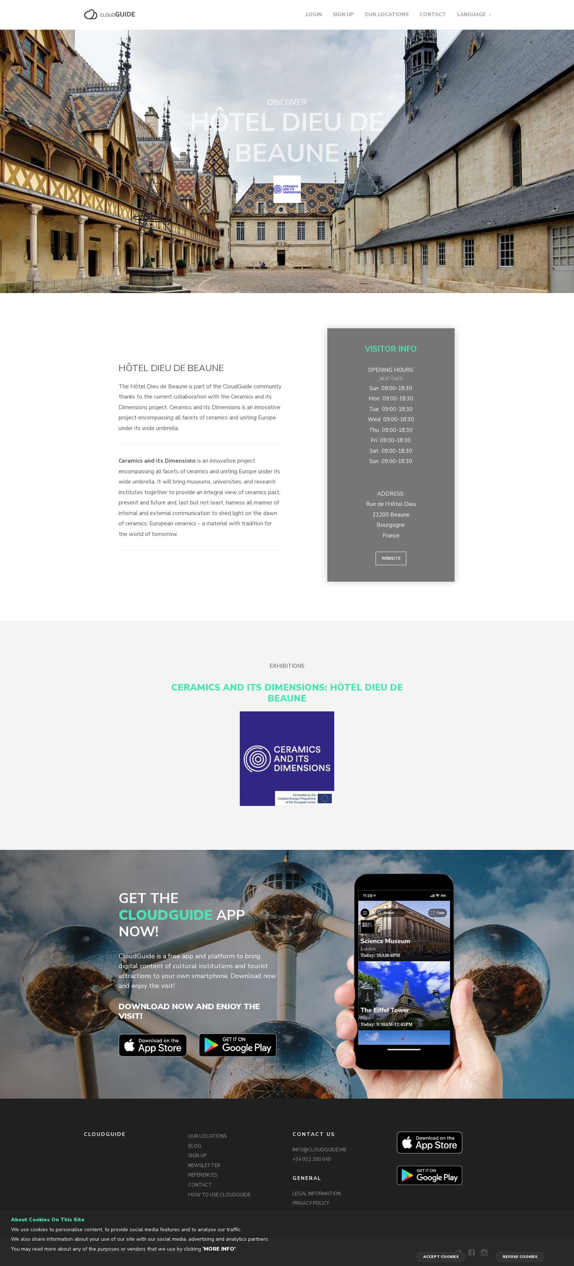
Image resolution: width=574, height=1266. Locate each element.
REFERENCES (202, 1175)
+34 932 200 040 (311, 1159)
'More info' (219, 1248)
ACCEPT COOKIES (441, 1256)
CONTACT (433, 14)
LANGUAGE (471, 14)
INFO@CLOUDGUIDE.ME (319, 1150)
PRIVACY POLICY (310, 1203)
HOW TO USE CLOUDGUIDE (219, 1195)
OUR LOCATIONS (387, 14)
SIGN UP (343, 14)
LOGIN (314, 14)
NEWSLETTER (204, 1165)
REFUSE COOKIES (520, 1256)
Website (390, 558)
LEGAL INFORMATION (316, 1194)
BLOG (194, 1146)
